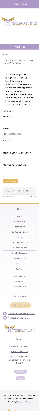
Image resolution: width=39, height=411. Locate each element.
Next (31, 196)
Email (6, 140)
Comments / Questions (14, 165)
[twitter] (13, 384)
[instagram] (17, 384)
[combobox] (5, 134)
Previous (9, 196)
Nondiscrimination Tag (19, 318)
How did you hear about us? (17, 152)
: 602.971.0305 (19, 351)
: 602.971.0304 (19, 346)
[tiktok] (30, 384)
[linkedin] (26, 384)
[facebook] (9, 384)
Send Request (11, 181)
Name (6, 116)
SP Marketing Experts (24, 402)
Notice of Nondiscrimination (21, 313)
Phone (6, 128)
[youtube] (22, 384)
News (5, 54)
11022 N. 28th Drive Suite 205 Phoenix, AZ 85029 (19, 359)
